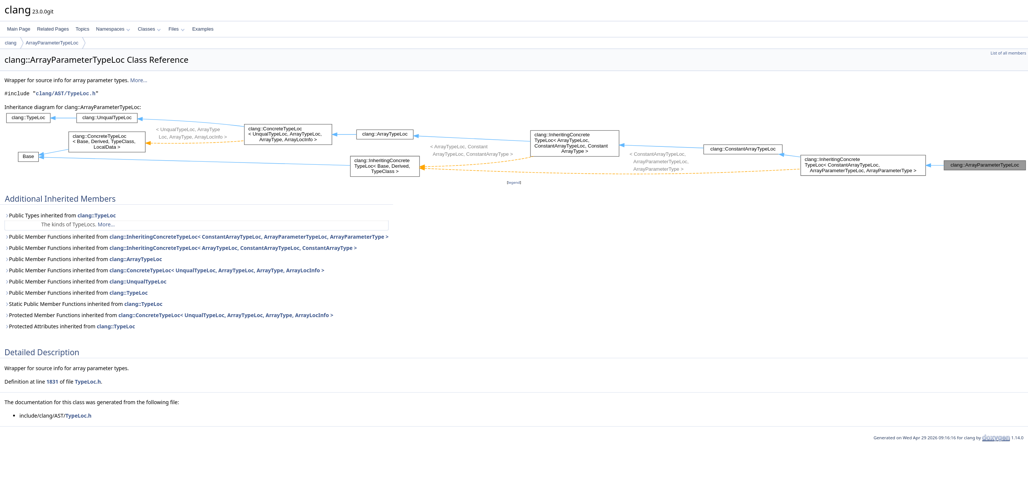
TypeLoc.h (88, 381)
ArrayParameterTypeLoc (52, 43)
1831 (52, 381)
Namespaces (113, 29)
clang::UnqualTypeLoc (137, 281)
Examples (203, 29)
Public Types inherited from (60, 215)
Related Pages (53, 29)
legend (514, 182)
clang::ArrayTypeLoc (135, 259)
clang (10, 43)
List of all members (1008, 53)
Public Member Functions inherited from (196, 236)
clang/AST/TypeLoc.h (66, 93)
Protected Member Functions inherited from (168, 315)
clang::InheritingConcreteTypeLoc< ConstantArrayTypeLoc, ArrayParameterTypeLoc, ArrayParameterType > (249, 236)
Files (176, 29)
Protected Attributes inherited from (69, 326)
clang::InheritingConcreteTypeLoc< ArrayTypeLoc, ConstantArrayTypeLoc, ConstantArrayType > (233, 247)
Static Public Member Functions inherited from (83, 303)
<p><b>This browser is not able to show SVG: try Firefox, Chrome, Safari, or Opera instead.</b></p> (516, 145)
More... (138, 80)
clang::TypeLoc (97, 215)
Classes (149, 29)
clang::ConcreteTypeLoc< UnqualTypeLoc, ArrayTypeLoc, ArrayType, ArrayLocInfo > (216, 270)
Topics (82, 29)
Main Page (18, 29)
